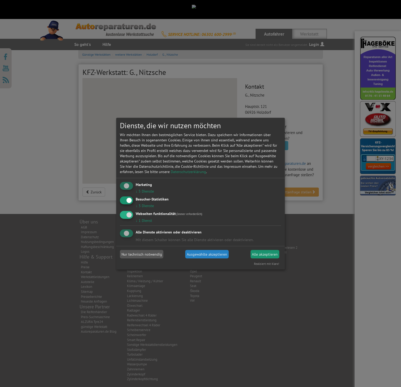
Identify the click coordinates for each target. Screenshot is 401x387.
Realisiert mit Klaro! (266, 263)
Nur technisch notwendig (141, 254)
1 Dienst (144, 220)
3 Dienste (145, 205)
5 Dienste (145, 191)
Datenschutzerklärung (188, 171)
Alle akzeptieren (265, 254)
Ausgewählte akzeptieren (207, 254)
